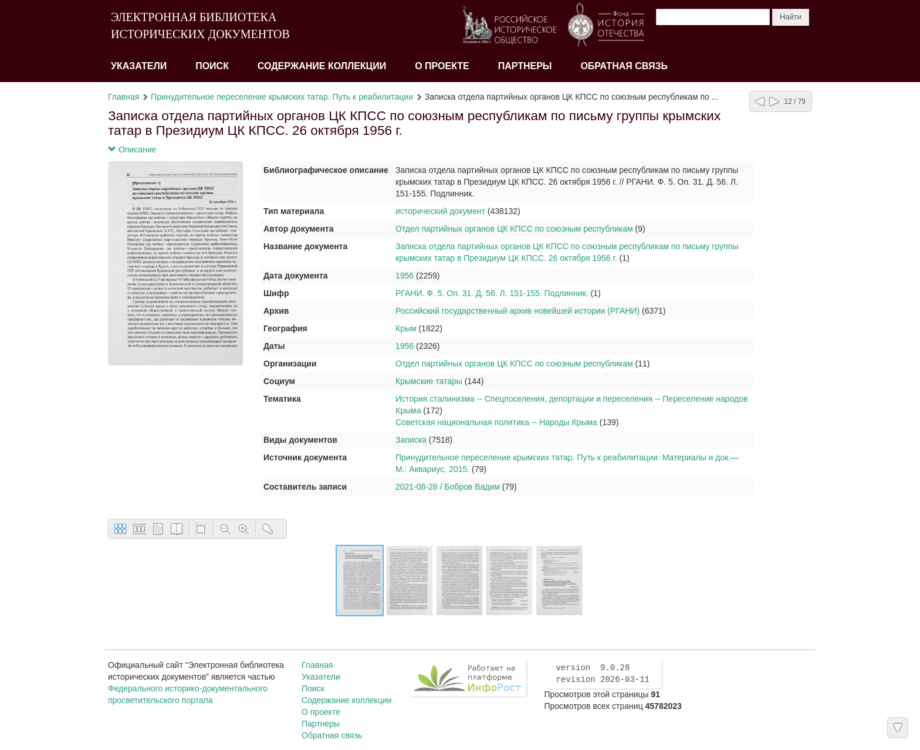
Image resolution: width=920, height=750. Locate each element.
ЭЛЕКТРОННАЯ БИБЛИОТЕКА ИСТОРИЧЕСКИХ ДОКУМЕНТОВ (200, 25)
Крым (406, 328)
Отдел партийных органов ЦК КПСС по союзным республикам (514, 228)
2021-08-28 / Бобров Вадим (447, 486)
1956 (404, 275)
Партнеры (525, 66)
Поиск (212, 66)
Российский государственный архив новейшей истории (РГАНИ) (517, 310)
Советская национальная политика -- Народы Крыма (496, 422)
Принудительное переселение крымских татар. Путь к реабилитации (282, 96)
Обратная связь (624, 66)
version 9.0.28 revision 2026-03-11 (603, 673)
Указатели (139, 66)
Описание (132, 149)
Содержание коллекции (322, 66)
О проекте (442, 66)
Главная (123, 96)
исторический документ (440, 211)
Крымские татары (428, 381)
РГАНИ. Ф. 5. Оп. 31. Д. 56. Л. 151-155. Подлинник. (491, 293)
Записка (411, 439)
